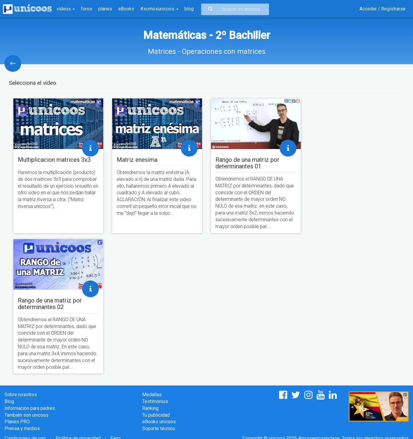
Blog (9, 401)
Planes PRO (17, 421)
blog (189, 9)
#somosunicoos (159, 9)
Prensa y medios (22, 428)
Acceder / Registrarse (382, 9)
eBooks (126, 9)
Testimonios (155, 401)
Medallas (152, 394)
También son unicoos (26, 415)
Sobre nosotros (20, 394)
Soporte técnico (158, 428)
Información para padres (29, 408)
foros (86, 9)
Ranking (150, 408)
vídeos (66, 9)
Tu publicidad (156, 415)
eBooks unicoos (159, 421)
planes (105, 9)
